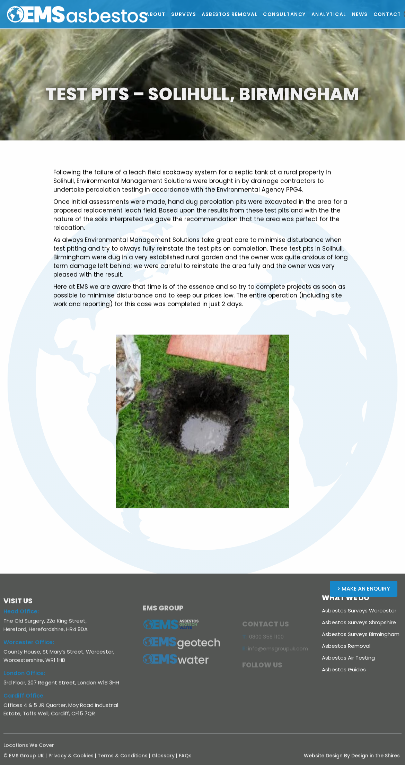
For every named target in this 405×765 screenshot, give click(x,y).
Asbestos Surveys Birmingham (360, 634)
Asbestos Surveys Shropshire (359, 622)
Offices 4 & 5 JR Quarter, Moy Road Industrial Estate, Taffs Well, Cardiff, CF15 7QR (60, 713)
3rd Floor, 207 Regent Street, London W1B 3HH (61, 686)
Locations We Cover (28, 749)
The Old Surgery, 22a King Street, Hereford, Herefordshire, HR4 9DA (45, 629)
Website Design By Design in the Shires (352, 759)
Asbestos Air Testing (348, 657)
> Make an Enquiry (363, 589)
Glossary (163, 759)
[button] (155, 14)
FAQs (185, 759)
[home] (78, 14)
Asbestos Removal (346, 646)
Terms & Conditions (123, 759)
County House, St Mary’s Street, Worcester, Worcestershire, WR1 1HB (58, 660)
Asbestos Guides (344, 669)
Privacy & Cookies (71, 759)
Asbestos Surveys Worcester (359, 610)
